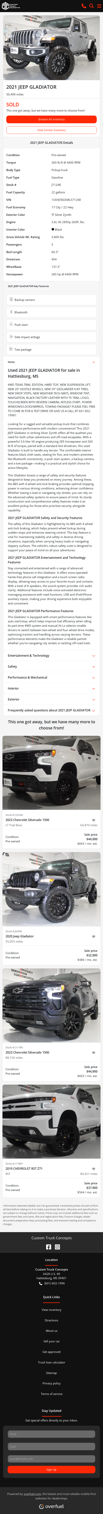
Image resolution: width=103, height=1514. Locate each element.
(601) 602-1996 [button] (52, 1283)
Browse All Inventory (52, 119)
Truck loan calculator (51, 1362)
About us (51, 1331)
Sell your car (51, 1341)
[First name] (51, 1434)
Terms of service (51, 1394)
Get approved (51, 1352)
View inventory (51, 1310)
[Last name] (51, 1446)
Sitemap (51, 1373)
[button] (84, 6)
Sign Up (51, 1469)
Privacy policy (52, 1383)
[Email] (51, 1459)
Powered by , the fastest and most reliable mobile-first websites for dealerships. (51, 1499)
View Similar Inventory (51, 130)
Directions (51, 1320)
